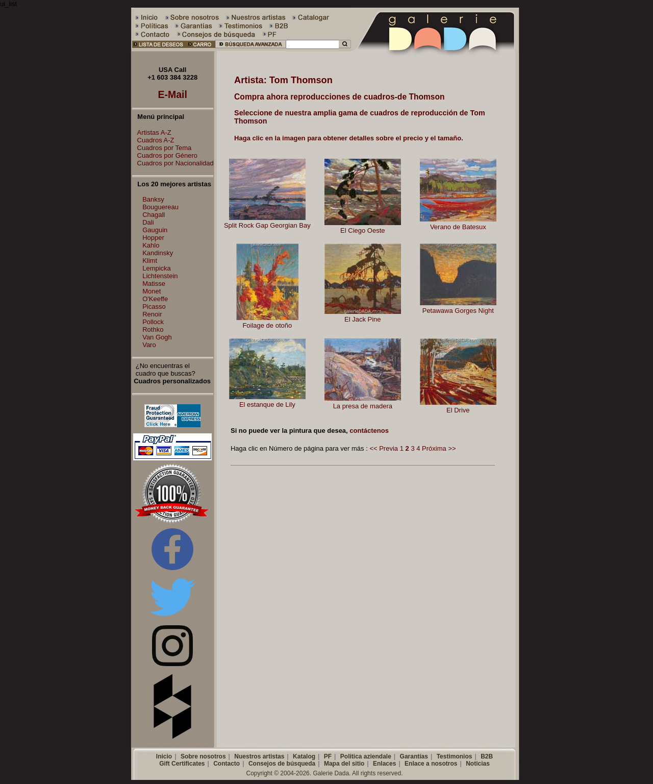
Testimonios (454, 756)
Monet (151, 291)
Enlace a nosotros (431, 763)
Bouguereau (160, 207)
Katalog (304, 756)
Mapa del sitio (344, 763)
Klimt (149, 260)
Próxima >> (439, 448)
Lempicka (156, 268)
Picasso (154, 306)
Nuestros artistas (259, 756)
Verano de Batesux (458, 227)
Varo (149, 345)
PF (328, 756)
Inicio (164, 756)
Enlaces (384, 763)
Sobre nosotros (203, 756)
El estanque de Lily (267, 404)
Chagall (153, 214)
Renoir (152, 314)
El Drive (458, 410)
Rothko (152, 329)
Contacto (226, 763)
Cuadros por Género (165, 155)
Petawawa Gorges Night (458, 310)
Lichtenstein (160, 276)
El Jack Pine (362, 319)
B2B (487, 756)
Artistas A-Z (151, 132)
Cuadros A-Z (153, 140)
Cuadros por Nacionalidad (173, 163)
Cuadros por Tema (162, 148)
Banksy (153, 199)
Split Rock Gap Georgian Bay (267, 225)
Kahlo (150, 245)
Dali (148, 222)
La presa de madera (362, 406)
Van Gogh (157, 337)
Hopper (153, 237)
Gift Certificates (182, 763)
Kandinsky (157, 253)
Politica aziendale (365, 756)
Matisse (153, 283)
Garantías (414, 756)
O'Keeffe (155, 299)
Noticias (478, 763)
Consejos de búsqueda (281, 763)
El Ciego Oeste (362, 230)
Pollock (153, 322)
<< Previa (383, 448)
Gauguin (154, 230)
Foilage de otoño (267, 325)
